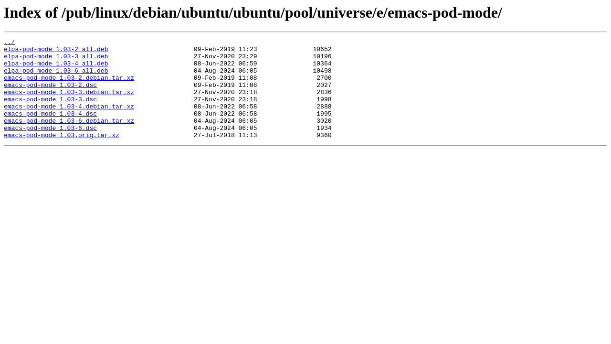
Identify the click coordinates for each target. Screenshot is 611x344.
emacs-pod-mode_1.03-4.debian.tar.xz (69, 120)
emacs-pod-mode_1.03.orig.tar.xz (61, 154)
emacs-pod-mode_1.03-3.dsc (50, 112)
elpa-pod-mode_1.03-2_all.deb (56, 51)
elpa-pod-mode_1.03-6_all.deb (56, 77)
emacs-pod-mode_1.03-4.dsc (50, 129)
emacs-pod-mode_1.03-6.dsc (50, 146)
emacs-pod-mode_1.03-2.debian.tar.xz (69, 86)
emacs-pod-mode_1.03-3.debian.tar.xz (69, 103)
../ (9, 43)
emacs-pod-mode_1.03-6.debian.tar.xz (69, 137)
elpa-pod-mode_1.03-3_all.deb (56, 60)
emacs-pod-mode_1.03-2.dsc (50, 94)
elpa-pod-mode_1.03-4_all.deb (56, 68)
